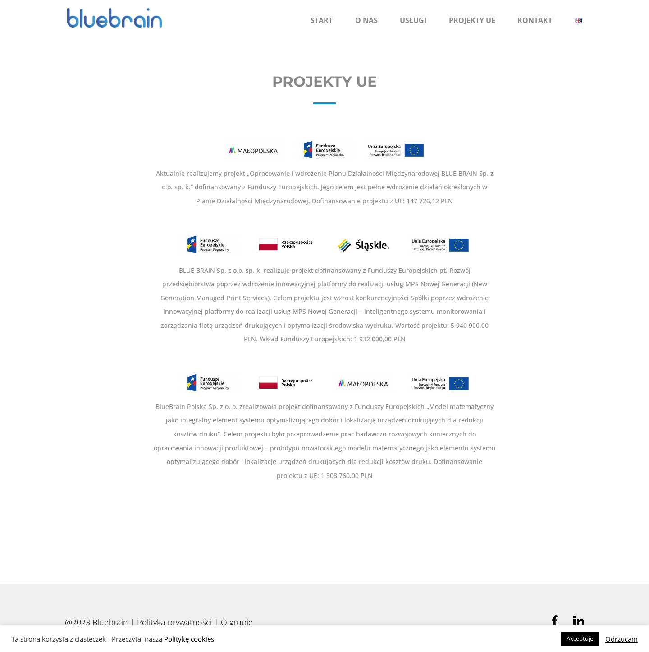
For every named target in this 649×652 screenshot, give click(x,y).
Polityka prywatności (174, 622)
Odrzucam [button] (621, 639)
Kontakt (534, 20)
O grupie (237, 622)
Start (322, 20)
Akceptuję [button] (580, 638)
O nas (366, 20)
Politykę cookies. (190, 638)
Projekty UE (472, 20)
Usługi (413, 20)
